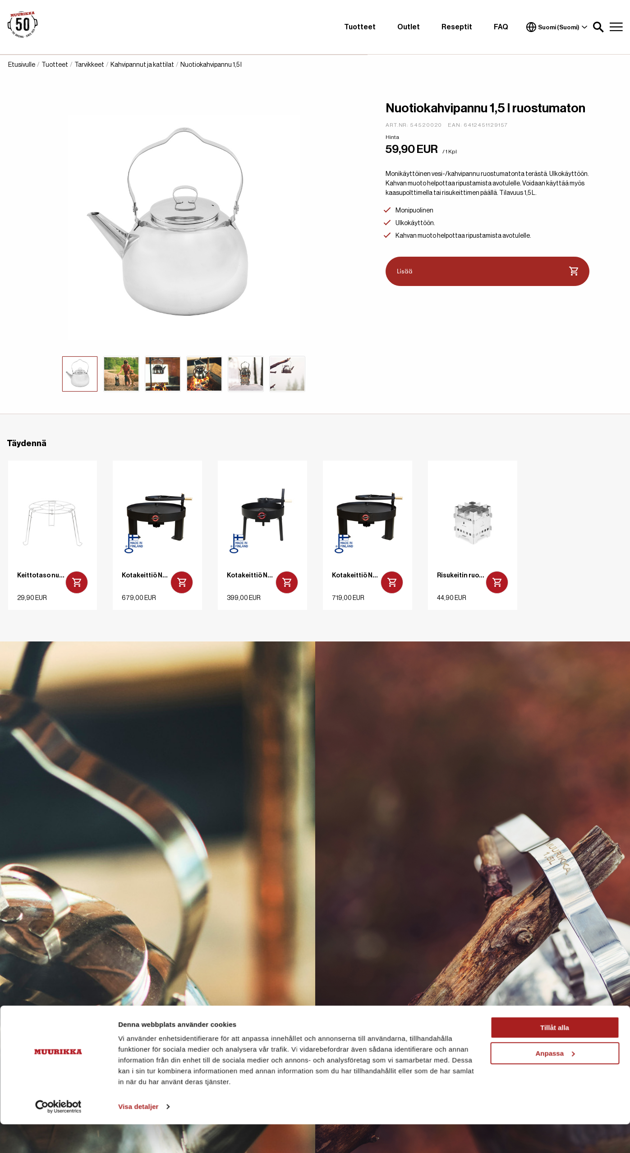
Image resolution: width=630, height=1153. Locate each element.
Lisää (487, 271)
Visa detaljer (138, 1135)
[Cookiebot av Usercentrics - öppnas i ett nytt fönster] (58, 1135)
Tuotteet (360, 27)
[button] (598, 27)
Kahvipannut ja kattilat (142, 65)
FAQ (501, 27)
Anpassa (555, 1081)
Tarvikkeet (89, 65)
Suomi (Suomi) (557, 27)
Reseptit (456, 27)
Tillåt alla (554, 1056)
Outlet (408, 27)
